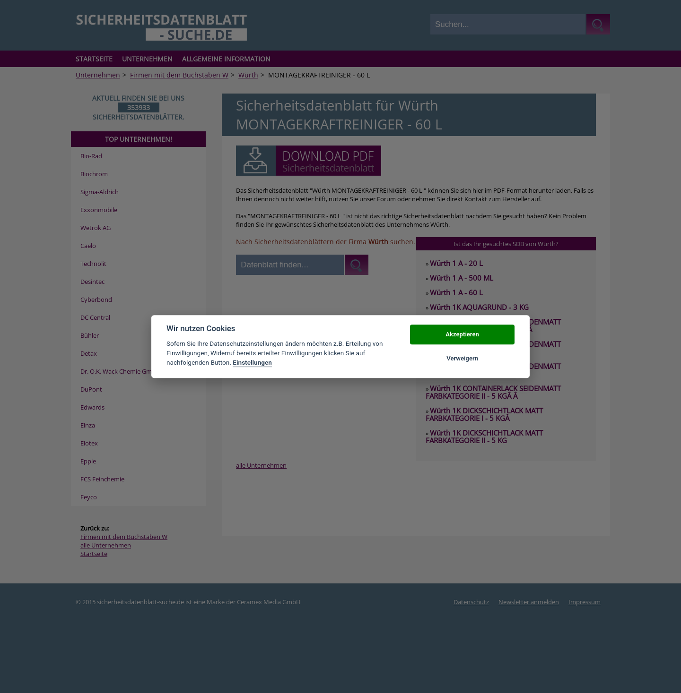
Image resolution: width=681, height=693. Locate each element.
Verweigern (462, 358)
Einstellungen (252, 363)
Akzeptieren (462, 334)
